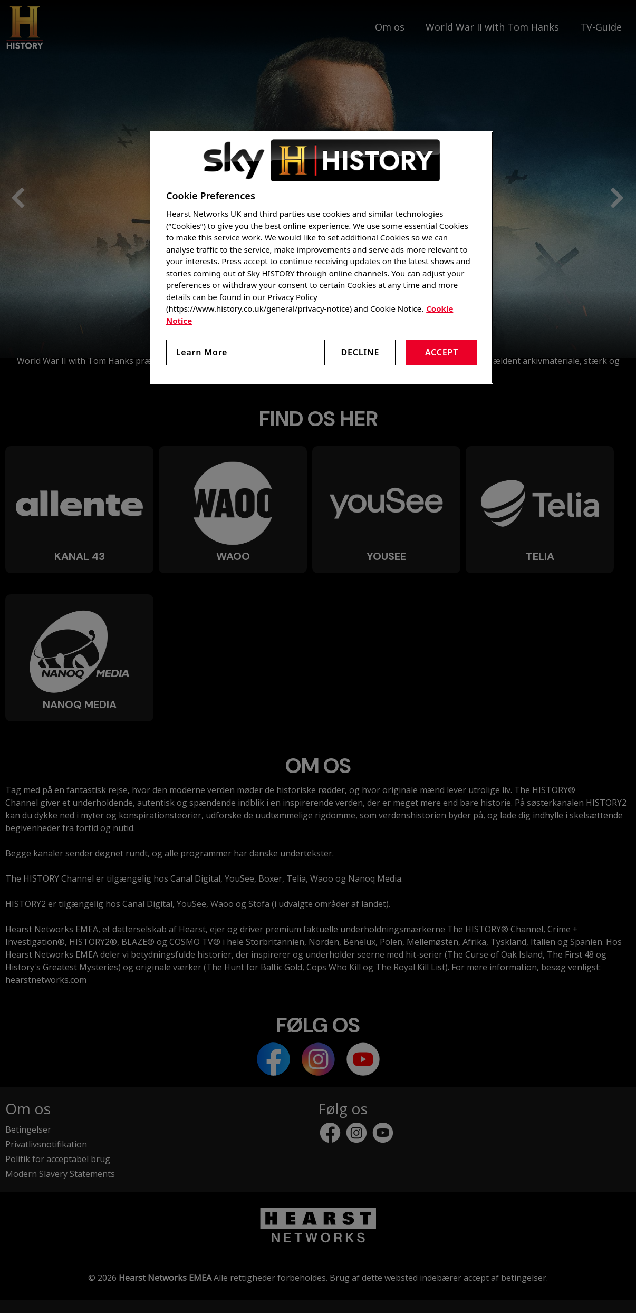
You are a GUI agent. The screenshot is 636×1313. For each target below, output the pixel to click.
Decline (360, 352)
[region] (321, 257)
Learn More (202, 352)
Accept (441, 352)
